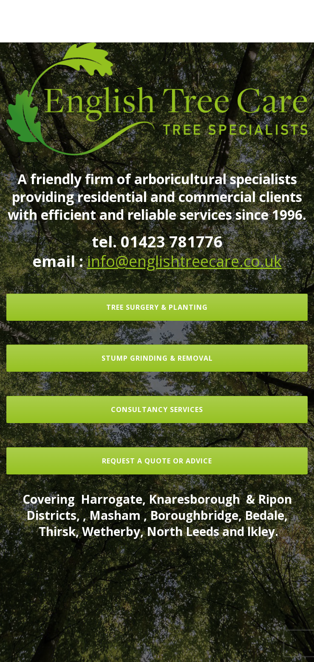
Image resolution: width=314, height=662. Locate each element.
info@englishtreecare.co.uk (184, 261)
